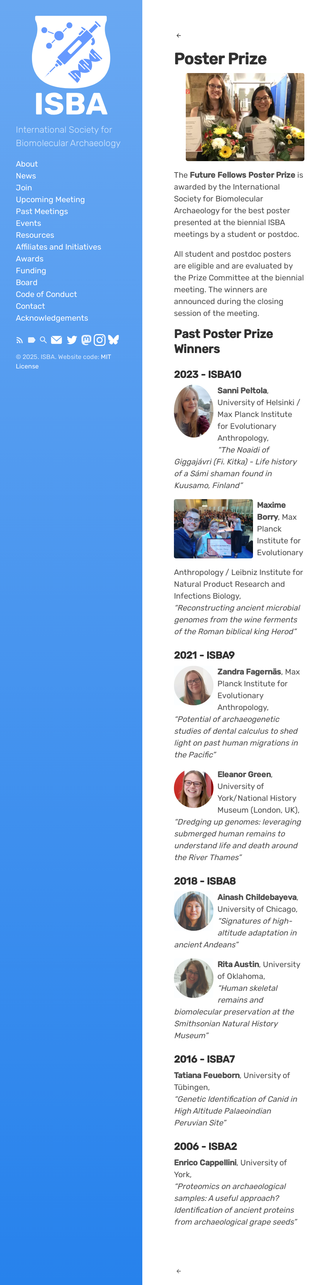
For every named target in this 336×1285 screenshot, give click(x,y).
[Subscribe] (20, 342)
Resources (35, 235)
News (26, 175)
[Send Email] (56, 342)
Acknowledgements (52, 318)
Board (27, 282)
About (27, 164)
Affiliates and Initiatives (58, 247)
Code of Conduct (46, 294)
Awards (29, 258)
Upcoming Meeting (50, 199)
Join (24, 187)
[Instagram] (100, 342)
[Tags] (31, 342)
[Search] (43, 342)
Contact (30, 306)
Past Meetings (42, 211)
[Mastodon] (86, 342)
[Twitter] (72, 342)
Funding (31, 270)
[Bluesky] (113, 342)
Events (28, 223)
